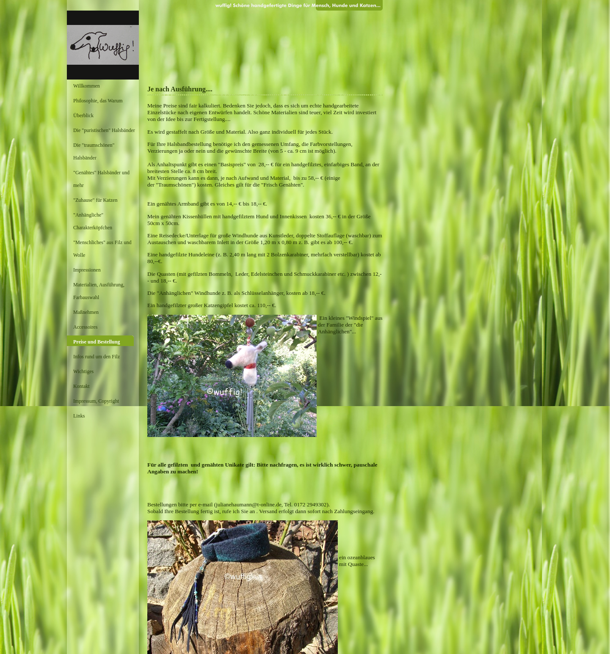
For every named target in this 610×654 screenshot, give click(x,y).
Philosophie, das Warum (97, 101)
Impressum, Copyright (96, 401)
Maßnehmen (86, 312)
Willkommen (86, 86)
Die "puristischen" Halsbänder (104, 130)
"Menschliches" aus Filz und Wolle (102, 248)
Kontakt (81, 386)
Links (79, 416)
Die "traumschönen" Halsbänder (93, 151)
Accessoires (85, 327)
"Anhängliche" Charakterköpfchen (92, 221)
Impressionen (87, 270)
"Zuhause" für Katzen (95, 200)
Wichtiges (83, 371)
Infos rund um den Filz (96, 357)
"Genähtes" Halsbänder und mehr (101, 179)
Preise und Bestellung (96, 342)
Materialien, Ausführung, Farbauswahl (98, 291)
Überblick (83, 115)
